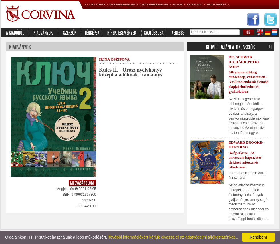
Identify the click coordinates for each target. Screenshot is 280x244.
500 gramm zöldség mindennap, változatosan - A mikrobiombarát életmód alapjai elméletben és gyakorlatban (249, 81)
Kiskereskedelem (122, 4)
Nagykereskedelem (153, 4)
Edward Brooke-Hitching (246, 144)
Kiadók (177, 4)
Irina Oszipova (114, 59)
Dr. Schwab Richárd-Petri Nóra (244, 62)
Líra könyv (97, 4)
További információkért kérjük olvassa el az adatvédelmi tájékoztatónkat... (173, 237)
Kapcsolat (195, 4)
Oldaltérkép (216, 4)
